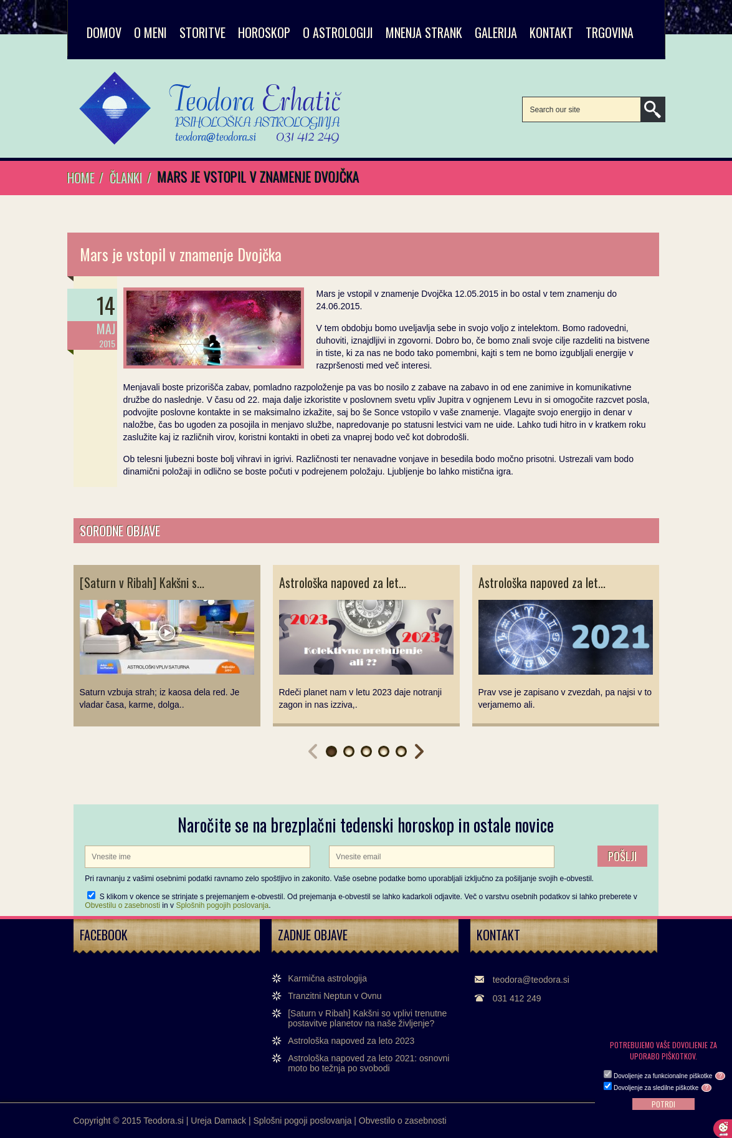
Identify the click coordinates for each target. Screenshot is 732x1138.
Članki (126, 177)
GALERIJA (496, 32)
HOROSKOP (264, 32)
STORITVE (202, 32)
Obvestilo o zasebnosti (403, 1121)
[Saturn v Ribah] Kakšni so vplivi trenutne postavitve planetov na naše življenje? (367, 1018)
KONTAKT (551, 32)
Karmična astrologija (327, 978)
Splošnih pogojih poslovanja (222, 905)
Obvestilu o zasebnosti (122, 905)
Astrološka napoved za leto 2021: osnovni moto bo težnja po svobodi (368, 1063)
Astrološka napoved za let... (342, 582)
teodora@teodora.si (531, 980)
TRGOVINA (610, 32)
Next (419, 751)
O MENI (150, 32)
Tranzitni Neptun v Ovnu (334, 996)
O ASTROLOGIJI (338, 32)
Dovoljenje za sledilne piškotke (662, 1087)
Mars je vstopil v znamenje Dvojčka (181, 254)
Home (81, 177)
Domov (104, 32)
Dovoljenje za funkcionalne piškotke (669, 1076)
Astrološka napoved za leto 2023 (351, 1041)
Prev (312, 751)
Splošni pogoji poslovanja (302, 1121)
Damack (230, 1121)
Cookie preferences (722, 1128)
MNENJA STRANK (424, 32)
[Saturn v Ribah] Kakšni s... (142, 582)
